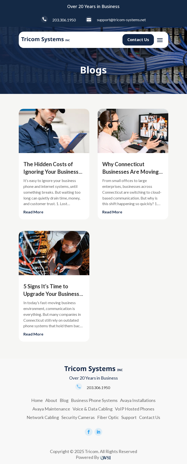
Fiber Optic (108, 417)
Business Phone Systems (94, 400)
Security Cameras (78, 417)
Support (129, 417)
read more (33, 211)
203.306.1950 (64, 20)
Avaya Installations (138, 400)
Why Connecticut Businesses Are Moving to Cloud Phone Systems (131, 172)
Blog (64, 400)
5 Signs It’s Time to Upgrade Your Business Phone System (51, 294)
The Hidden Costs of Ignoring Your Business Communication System (51, 172)
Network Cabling (43, 417)
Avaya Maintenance (51, 408)
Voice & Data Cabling (92, 408)
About (51, 400)
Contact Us (138, 39)
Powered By (87, 457)
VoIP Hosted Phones (134, 408)
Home (37, 400)
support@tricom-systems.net (121, 19)
